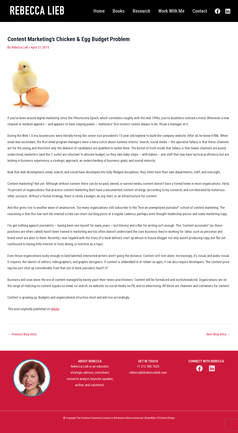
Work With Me (169, 11)
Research (137, 11)
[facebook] (200, 368)
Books (113, 11)
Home (91, 11)
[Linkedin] (228, 11)
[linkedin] (212, 368)
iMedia (55, 309)
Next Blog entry (217, 334)
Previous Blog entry (23, 334)
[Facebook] (217, 11)
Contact (199, 11)
